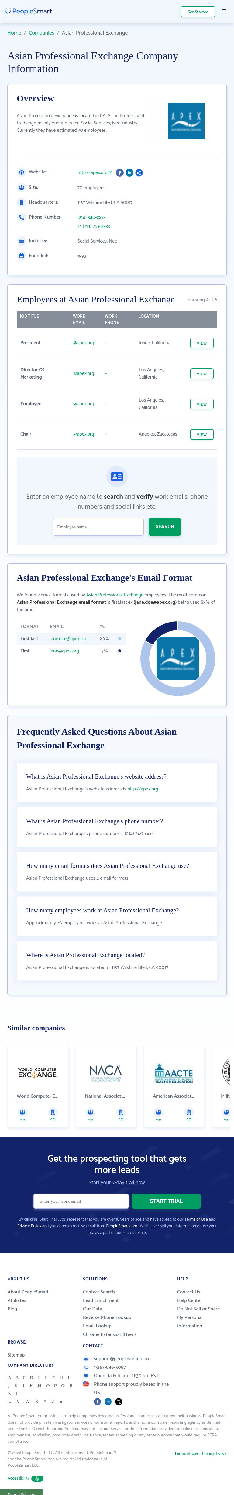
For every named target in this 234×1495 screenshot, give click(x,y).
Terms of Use (196, 1219)
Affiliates (17, 1300)
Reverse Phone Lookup (107, 1317)
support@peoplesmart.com (116, 1359)
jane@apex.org (64, 651)
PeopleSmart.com (121, 1226)
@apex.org (83, 343)
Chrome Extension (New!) (109, 1334)
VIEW (202, 343)
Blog (12, 1309)
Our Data (92, 1309)
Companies (41, 33)
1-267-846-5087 (104, 1367)
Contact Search (99, 1292)
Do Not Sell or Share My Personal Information (198, 1317)
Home (14, 33)
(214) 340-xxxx (91, 217)
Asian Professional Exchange (114, 595)
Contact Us (188, 1292)
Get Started (198, 12)
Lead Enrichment (101, 1300)
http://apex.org (92, 172)
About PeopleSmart (28, 1292)
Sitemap (16, 1355)
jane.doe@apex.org (69, 639)
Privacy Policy (29, 1226)
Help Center (189, 1300)
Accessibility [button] (25, 1478)
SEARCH (164, 526)
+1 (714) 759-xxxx (93, 226)
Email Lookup (97, 1326)
